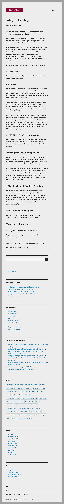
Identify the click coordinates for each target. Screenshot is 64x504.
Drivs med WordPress (29, 499)
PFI (18, 411)
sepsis (44, 415)
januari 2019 (12, 454)
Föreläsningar (12, 313)
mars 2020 (11, 441)
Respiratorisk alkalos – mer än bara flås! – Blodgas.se (25, 362)
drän (8, 395)
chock (16, 391)
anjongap (36, 388)
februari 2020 (12, 443)
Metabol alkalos (13, 322)
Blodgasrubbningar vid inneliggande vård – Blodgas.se (25, 349)
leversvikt (23, 405)
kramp (38, 401)
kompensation (29, 401)
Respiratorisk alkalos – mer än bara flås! (21, 291)
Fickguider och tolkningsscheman (17, 494)
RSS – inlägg (12, 271)
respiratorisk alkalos (27, 415)
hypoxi (18, 398)
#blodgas (10, 385)
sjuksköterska (11, 418)
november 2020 (13, 439)
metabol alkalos (12, 408)
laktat (16, 405)
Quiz (9, 325)
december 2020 (13, 436)
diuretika (40, 391)
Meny (54, 10)
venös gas (30, 418)
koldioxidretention (17, 401)
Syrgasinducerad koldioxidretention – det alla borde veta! (28, 347)
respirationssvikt (36, 411)
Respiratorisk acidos (14, 327)
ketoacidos (42, 398)
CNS (21, 391)
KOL (8, 401)
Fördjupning (12, 311)
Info (9, 318)
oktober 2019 (12, 448)
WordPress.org (12, 476)
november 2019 (12, 445)
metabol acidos (13, 320)
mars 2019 (11, 450)
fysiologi (19, 395)
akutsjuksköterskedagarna (15, 388)
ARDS (43, 388)
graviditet (36, 395)
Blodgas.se (9, 499)
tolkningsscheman (14, 329)
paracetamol (11, 411)
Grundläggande (13, 316)
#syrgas (42, 385)
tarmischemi (21, 418)
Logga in (11, 470)
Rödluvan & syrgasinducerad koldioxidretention (23, 287)
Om (7, 490)
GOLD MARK (27, 395)
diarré (34, 391)
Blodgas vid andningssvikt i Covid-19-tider (21, 294)
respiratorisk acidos (13, 415)
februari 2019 (12, 452)
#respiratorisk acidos (31, 385)
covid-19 (27, 391)
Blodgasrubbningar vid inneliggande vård (21, 289)
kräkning (10, 405)
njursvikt (37, 408)
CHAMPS (10, 391)
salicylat (37, 415)
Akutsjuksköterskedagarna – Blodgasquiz (21, 369)
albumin (28, 388)
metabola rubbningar (26, 408)
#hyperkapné (19, 385)
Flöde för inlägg (13, 472)
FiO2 (13, 395)
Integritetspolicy (18, 499)
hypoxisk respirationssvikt (30, 398)
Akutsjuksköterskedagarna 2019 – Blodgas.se (22, 367)
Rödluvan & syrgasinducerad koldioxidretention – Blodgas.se (28, 344)
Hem (7, 486)
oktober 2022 (12, 434)
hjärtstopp (10, 398)
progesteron (25, 411)
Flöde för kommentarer (15, 474)
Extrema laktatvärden (15, 296)
